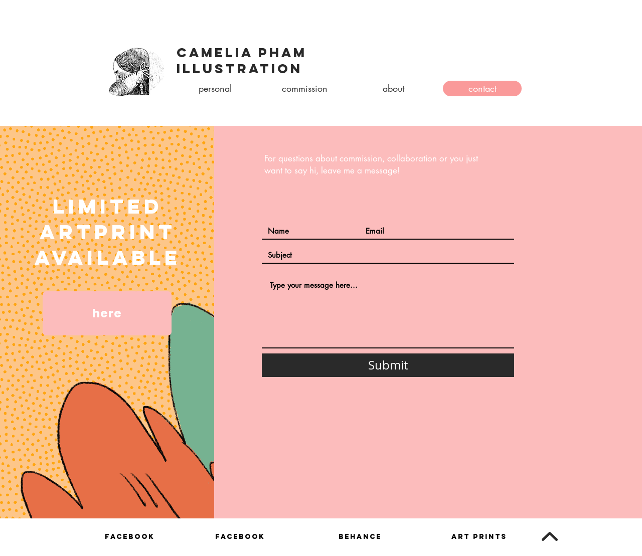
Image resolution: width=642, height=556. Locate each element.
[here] (107, 313)
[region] (129, 540)
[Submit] (388, 365)
